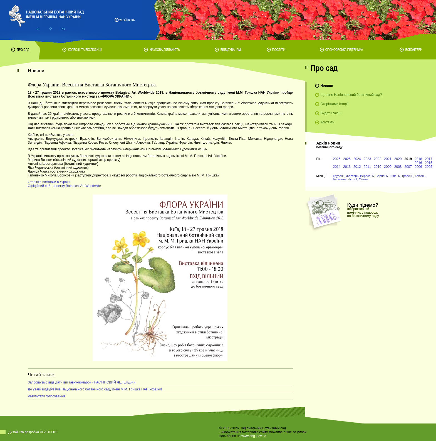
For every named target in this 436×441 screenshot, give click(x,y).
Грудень (339, 176)
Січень (363, 179)
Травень (407, 176)
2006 (418, 167)
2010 (377, 167)
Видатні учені (331, 113)
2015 (428, 163)
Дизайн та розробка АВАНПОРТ (33, 432)
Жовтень (352, 176)
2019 (408, 159)
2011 (367, 167)
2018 (418, 159)
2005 (428, 167)
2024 (357, 159)
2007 (408, 167)
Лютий (352, 179)
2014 (337, 167)
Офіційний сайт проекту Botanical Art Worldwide (64, 186)
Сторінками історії (335, 104)
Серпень (382, 176)
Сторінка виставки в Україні (49, 182)
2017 (428, 159)
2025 (347, 159)
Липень (395, 176)
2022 (377, 159)
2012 (357, 167)
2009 (388, 167)
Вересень (367, 176)
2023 (367, 159)
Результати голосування (46, 396)
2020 (398, 159)
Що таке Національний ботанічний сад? (351, 95)
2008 (398, 167)
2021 (388, 159)
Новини (327, 86)
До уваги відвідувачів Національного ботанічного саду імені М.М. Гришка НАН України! (95, 389)
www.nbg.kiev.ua (253, 436)
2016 (418, 163)
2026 (337, 159)
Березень (339, 179)
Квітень (420, 176)
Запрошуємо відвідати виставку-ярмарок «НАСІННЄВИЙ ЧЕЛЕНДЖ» (81, 382)
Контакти (328, 122)
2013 (347, 167)
